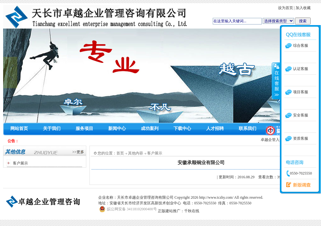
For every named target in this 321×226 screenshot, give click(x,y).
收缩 (276, 80)
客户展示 (20, 163)
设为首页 (285, 8)
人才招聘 (215, 128)
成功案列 (149, 128)
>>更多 (78, 152)
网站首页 (19, 128)
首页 (120, 153)
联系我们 (247, 128)
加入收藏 (303, 8)
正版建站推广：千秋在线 (178, 211)
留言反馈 (296, 185)
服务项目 (84, 128)
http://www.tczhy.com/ (216, 197)
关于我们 (52, 128)
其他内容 (135, 153)
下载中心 (182, 128)
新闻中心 (117, 128)
